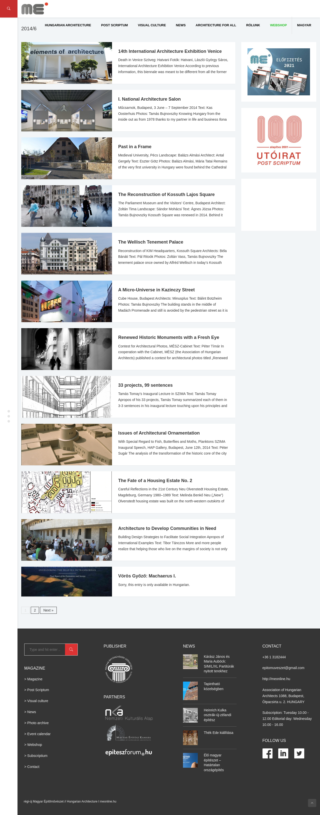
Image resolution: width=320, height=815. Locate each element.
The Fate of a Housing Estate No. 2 (155, 480)
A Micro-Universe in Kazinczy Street (156, 289)
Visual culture (152, 25)
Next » (48, 610)
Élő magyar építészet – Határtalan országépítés (214, 762)
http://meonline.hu (276, 679)
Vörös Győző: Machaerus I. (147, 575)
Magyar (304, 25)
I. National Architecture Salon (149, 99)
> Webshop (33, 745)
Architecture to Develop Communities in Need (167, 528)
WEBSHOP (278, 25)
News (181, 25)
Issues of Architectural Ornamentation (159, 433)
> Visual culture (36, 701)
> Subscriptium (36, 756)
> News (30, 712)
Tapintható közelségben (214, 686)
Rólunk (253, 25)
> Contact (31, 767)
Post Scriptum (114, 25)
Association (271, 690)
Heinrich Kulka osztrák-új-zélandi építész (217, 715)
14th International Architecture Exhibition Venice (170, 51)
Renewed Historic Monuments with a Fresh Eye (168, 337)
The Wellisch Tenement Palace (150, 242)
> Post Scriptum (36, 690)
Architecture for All (216, 25)
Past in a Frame (135, 146)
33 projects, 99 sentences (145, 385)
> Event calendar (37, 734)
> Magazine (33, 679)
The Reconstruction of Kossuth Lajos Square (166, 194)
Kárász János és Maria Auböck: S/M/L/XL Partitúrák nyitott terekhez (219, 664)
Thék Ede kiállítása (218, 733)
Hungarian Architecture (68, 25)
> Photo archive (36, 723)
